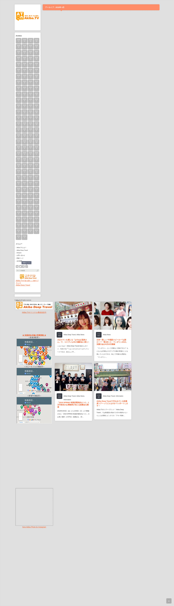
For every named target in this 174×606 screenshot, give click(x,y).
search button (26, 266)
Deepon (19, 252)
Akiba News (80, 335)
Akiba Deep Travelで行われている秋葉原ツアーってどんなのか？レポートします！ (112, 403)
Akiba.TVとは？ (21, 247)
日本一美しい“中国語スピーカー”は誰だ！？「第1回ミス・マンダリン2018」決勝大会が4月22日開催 (112, 342)
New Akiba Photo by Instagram (34, 527)
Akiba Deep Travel (22, 250)
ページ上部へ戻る (169, 601)
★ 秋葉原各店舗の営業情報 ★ (34, 335)
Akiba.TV (18, 300)
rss (17, 266)
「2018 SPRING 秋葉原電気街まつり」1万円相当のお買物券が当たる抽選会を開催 (73, 405)
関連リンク (20, 258)
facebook (23, 266)
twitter (20, 266)
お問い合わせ (21, 255)
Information (67, 400)
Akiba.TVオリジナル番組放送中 (34, 312)
